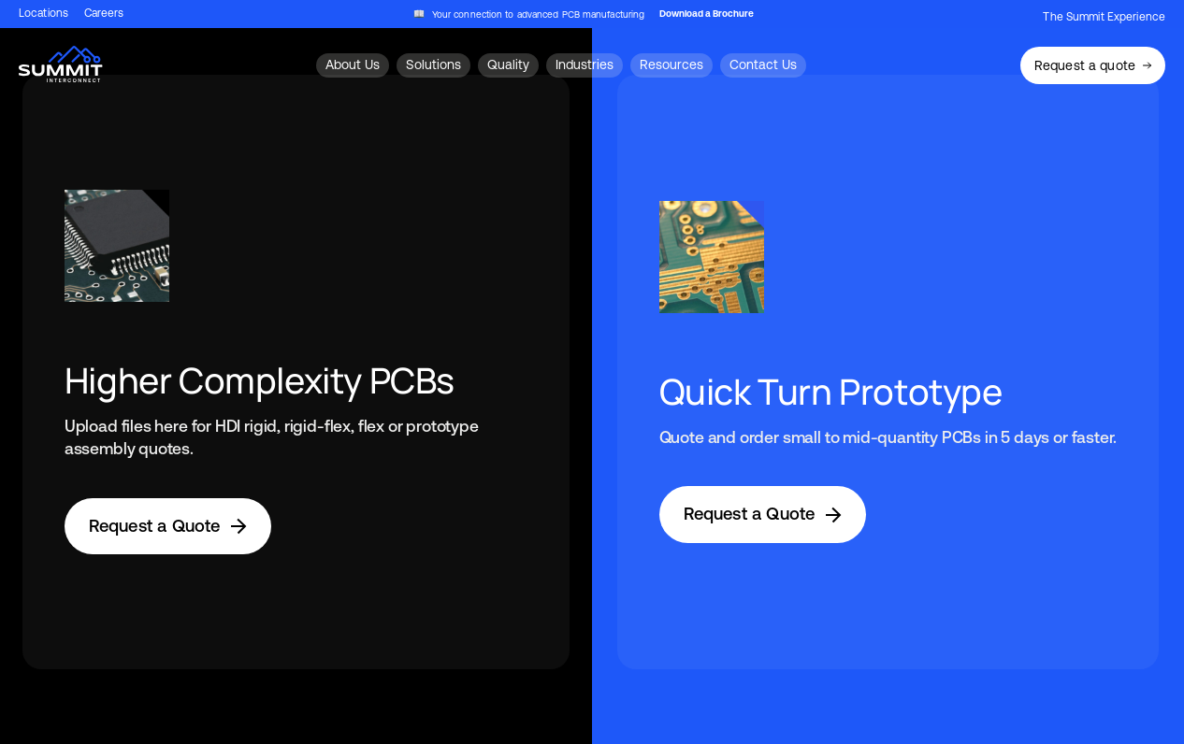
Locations (43, 13)
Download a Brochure (706, 14)
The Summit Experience (1104, 16)
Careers (104, 13)
